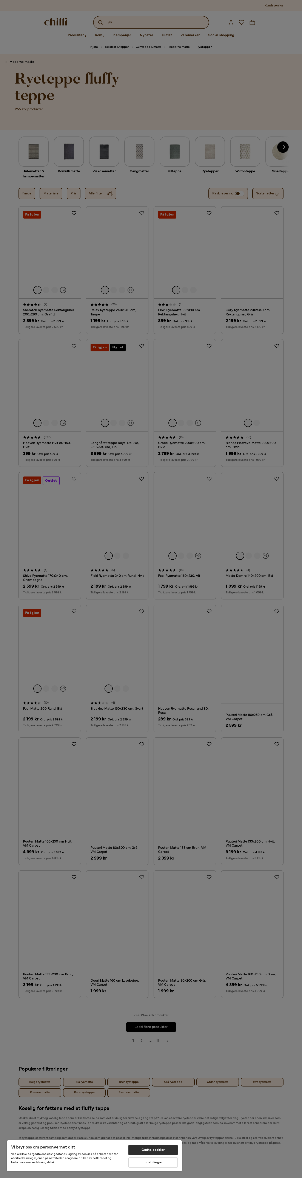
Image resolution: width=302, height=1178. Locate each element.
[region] (94, 1155)
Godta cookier (153, 1150)
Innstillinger (153, 1162)
